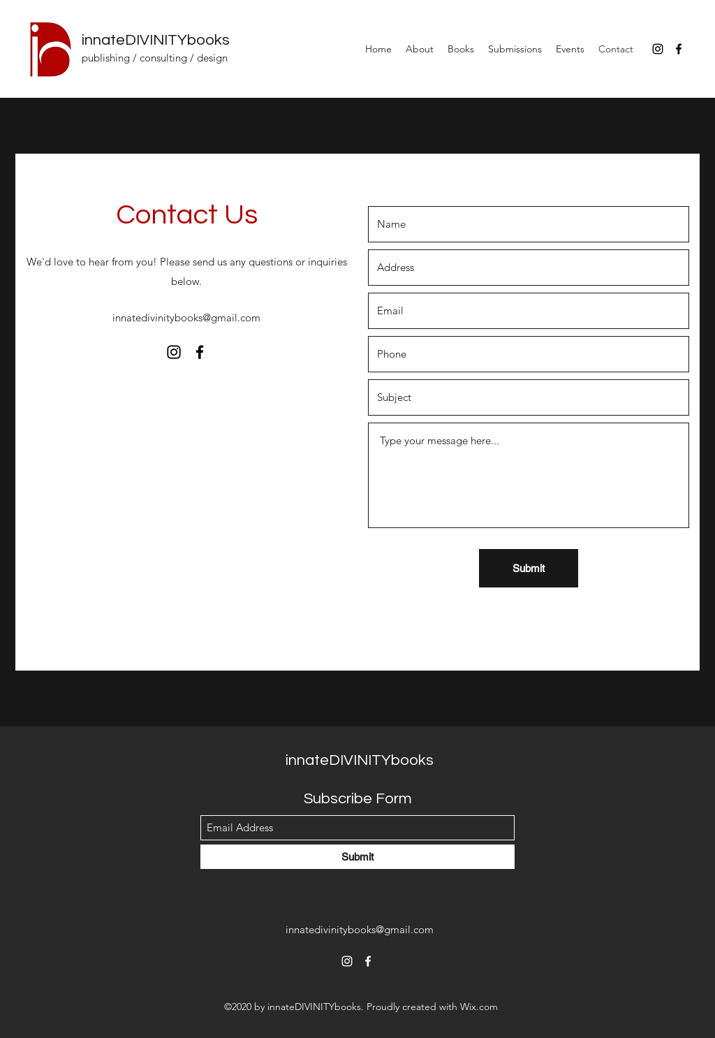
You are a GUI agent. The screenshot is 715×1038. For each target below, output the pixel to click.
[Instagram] (658, 49)
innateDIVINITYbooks (156, 40)
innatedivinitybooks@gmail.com (186, 317)
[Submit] (528, 568)
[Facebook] (679, 49)
